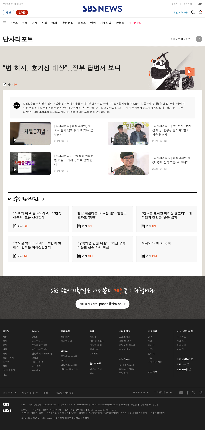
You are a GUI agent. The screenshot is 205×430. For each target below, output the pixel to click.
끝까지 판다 (96, 369)
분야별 (6, 330)
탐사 (92, 373)
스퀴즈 (180, 349)
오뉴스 (35, 357)
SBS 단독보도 (97, 341)
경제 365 (94, 349)
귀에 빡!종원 (125, 341)
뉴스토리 (36, 366)
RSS (150, 357)
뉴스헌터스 (37, 341)
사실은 (93, 336)
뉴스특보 (36, 370)
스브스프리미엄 (185, 330)
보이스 (64, 360)
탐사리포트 (95, 362)
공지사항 (152, 371)
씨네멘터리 (66, 341)
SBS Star (183, 364)
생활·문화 (67, 23)
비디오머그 (124, 330)
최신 (5, 336)
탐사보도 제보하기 (180, 39)
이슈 (5, 374)
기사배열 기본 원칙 (138, 413)
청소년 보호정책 (158, 413)
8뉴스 (14, 23)
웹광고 (46, 392)
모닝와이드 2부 (39, 349)
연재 (92, 330)
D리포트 (94, 353)
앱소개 (151, 353)
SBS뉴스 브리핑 (69, 364)
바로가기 (152, 330)
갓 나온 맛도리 (126, 364)
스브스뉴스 (124, 358)
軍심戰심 (65, 336)
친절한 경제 (96, 345)
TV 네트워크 (9, 370)
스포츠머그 (124, 336)
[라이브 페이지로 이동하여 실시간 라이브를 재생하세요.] (22, 12)
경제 (34, 23)
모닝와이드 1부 (39, 345)
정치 (25, 23)
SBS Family (141, 392)
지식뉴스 (181, 336)
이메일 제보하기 (102, 304)
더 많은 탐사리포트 (26, 199)
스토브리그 (124, 349)
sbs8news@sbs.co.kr (108, 404)
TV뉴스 (119, 23)
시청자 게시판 (155, 362)
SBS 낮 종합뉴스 (69, 369)
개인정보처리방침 (65, 392)
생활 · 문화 (8, 357)
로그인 (174, 3)
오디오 (64, 350)
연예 (93, 23)
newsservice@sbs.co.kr (105, 410)
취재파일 (105, 23)
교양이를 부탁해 (127, 345)
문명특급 (123, 373)
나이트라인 (37, 362)
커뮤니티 (181, 345)
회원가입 (187, 3)
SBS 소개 (10, 393)
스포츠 (82, 23)
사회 (44, 23)
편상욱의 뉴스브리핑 (42, 353)
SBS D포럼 (184, 369)
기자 (150, 349)
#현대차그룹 (181, 12)
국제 (54, 23)
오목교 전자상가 (127, 369)
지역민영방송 (163, 392)
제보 (150, 341)
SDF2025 (135, 23)
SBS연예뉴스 (185, 359)
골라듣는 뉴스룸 (69, 356)
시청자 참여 (30, 393)
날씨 (150, 336)
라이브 (151, 345)
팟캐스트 (181, 341)
